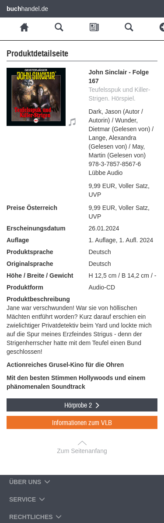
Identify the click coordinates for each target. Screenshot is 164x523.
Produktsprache (30, 251)
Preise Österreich (32, 207)
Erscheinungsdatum (36, 228)
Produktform (25, 287)
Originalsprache (30, 263)
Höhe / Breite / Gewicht (40, 275)
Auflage (18, 240)
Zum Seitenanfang (82, 450)
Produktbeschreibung (38, 299)
